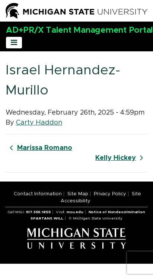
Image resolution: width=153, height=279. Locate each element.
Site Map (77, 194)
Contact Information (38, 194)
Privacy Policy (110, 194)
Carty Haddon (39, 122)
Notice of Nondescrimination (117, 212)
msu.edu (75, 212)
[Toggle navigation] (14, 42)
